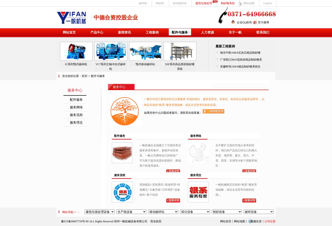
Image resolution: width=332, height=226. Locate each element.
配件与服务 (180, 32)
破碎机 (143, 3)
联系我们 (262, 32)
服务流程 (76, 115)
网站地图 (249, 3)
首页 (84, 76)
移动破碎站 (180, 3)
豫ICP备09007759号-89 (75, 221)
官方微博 (263, 22)
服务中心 (119, 87)
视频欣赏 (255, 221)
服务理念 (76, 122)
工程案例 (152, 32)
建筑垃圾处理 (204, 3)
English (267, 3)
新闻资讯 (124, 32)
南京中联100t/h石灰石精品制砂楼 (240, 52)
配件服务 (76, 99)
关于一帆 (235, 32)
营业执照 (155, 221)
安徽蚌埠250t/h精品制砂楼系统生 (240, 66)
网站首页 (69, 32)
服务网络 (76, 107)
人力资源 (207, 32)
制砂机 (160, 3)
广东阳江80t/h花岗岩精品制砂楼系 (241, 59)
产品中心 (96, 32)
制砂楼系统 (228, 3)
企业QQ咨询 (244, 22)
